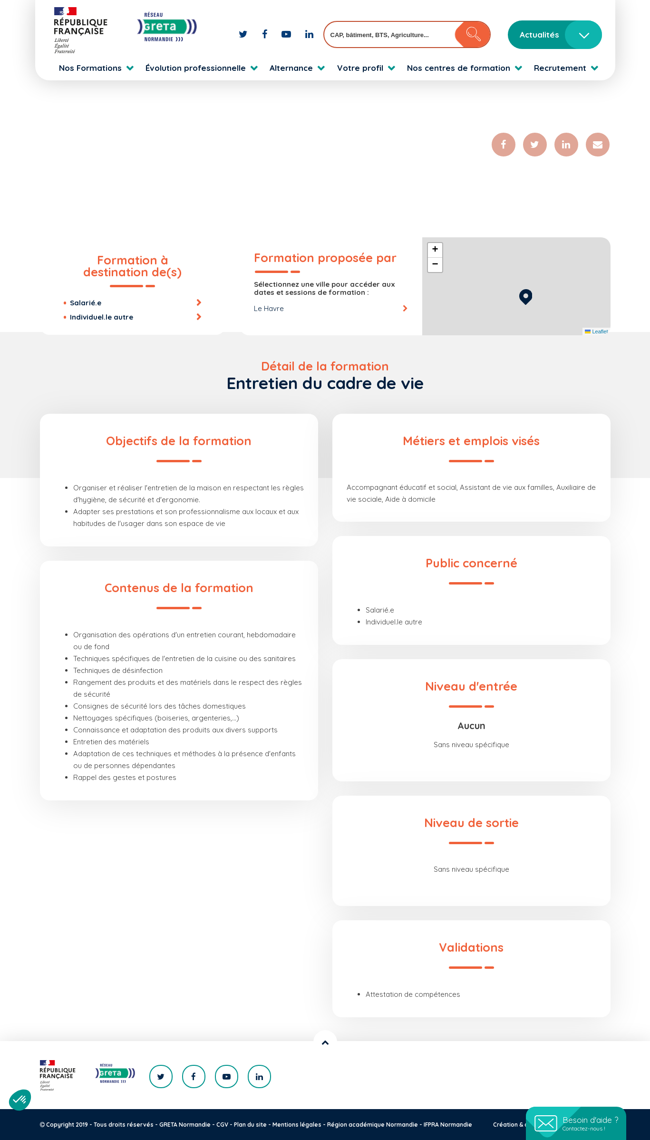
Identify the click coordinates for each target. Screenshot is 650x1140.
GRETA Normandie (185, 1124)
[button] (525, 295)
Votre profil (360, 68)
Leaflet (596, 331)
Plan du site (250, 1124)
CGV (222, 1124)
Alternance (291, 68)
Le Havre (269, 308)
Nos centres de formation (458, 68)
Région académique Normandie (372, 1124)
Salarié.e (85, 302)
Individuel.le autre (101, 317)
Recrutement (560, 68)
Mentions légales (296, 1124)
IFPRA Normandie (448, 1124)
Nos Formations (90, 68)
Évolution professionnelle (196, 68)
